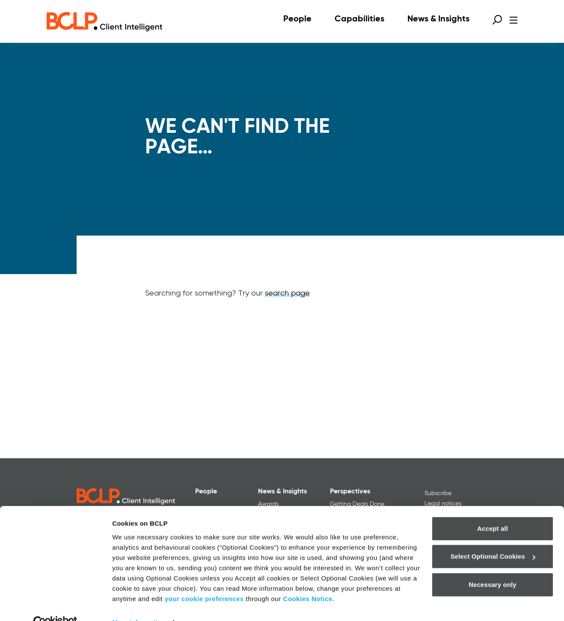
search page (287, 293)
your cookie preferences (204, 580)
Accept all (492, 510)
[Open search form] (497, 19)
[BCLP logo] (104, 21)
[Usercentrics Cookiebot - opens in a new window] (55, 604)
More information (138, 604)
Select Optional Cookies (493, 538)
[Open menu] (513, 20)
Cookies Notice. (308, 580)
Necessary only (492, 566)
